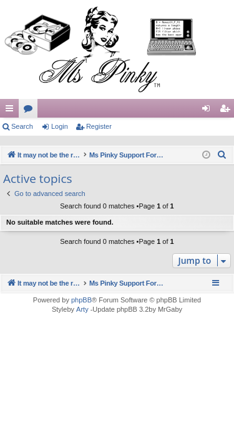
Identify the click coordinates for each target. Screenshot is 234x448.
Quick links (12, 111)
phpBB (81, 300)
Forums (30, 111)
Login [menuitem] (208, 111)
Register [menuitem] (227, 111)
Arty (82, 309)
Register (99, 126)
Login (59, 126)
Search (22, 126)
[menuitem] (222, 155)
